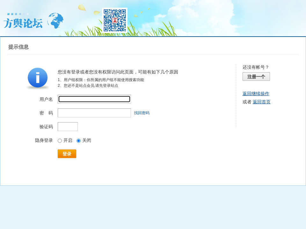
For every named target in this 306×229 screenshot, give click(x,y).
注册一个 (256, 76)
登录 (66, 153)
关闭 (83, 140)
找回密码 (141, 113)
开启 (65, 140)
